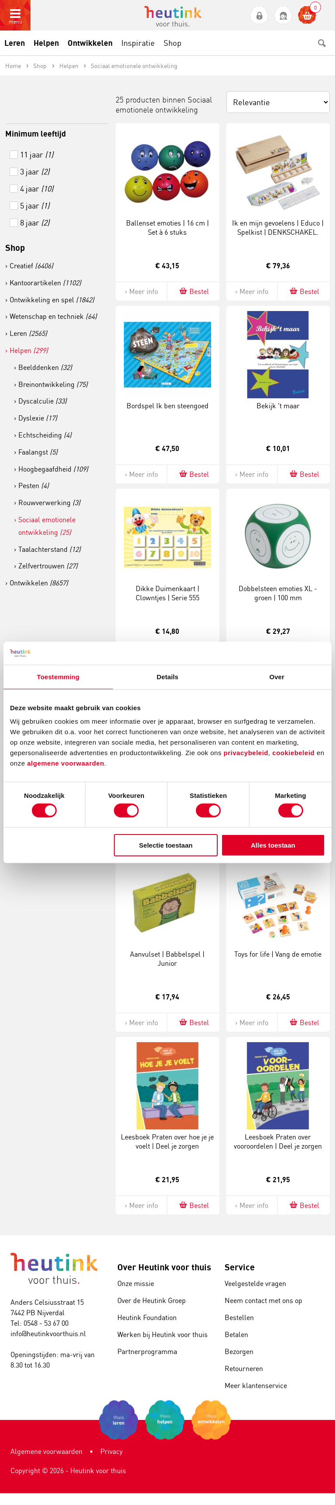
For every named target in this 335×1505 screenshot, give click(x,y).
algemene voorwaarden (65, 763)
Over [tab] (276, 676)
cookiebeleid (294, 752)
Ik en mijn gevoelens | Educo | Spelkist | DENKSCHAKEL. (278, 227)
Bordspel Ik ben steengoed (167, 405)
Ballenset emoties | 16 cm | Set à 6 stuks (167, 227)
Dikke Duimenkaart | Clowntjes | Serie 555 (167, 593)
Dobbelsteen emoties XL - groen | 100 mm (278, 593)
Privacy (111, 1451)
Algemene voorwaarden (46, 1451)
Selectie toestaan (166, 845)
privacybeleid (246, 752)
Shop (15, 247)
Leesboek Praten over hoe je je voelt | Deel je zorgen (167, 1141)
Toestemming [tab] (58, 676)
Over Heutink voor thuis (164, 1267)
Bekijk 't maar (278, 405)
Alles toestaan (273, 845)
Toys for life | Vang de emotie (277, 954)
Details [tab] (167, 676)
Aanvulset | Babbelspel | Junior (167, 959)
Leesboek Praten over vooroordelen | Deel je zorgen (278, 1141)
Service (240, 1267)
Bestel (193, 291)
